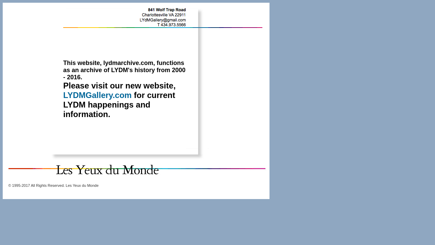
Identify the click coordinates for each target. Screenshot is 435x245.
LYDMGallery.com (97, 95)
